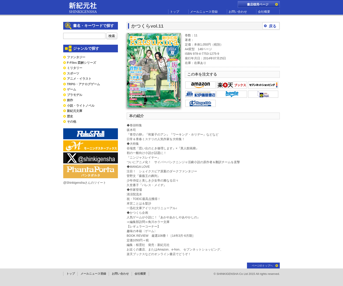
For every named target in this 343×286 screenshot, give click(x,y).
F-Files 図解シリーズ (81, 62)
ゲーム (71, 89)
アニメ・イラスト (79, 78)
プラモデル (74, 95)
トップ (174, 11)
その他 (71, 121)
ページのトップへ (262, 265)
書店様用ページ (257, 4)
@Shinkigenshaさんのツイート (84, 182)
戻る (272, 26)
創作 (70, 100)
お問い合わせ (238, 11)
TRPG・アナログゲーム (83, 84)
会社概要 (264, 11)
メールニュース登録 (204, 11)
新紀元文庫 (74, 111)
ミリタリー (74, 68)
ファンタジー (76, 57)
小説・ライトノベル (80, 105)
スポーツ (73, 73)
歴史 (70, 116)
